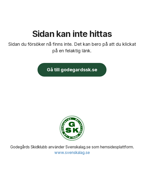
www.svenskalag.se (72, 152)
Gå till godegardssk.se (72, 69)
